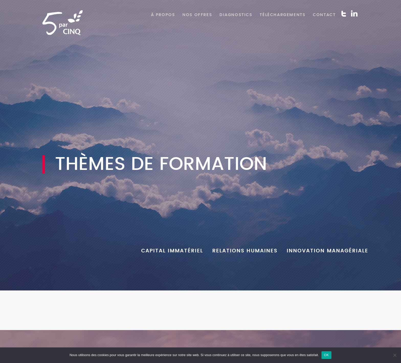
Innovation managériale (327, 250)
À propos (163, 15)
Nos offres (197, 15)
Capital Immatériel (172, 250)
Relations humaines (244, 250)
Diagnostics (235, 15)
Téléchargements (282, 15)
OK (326, 355)
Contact (324, 15)
